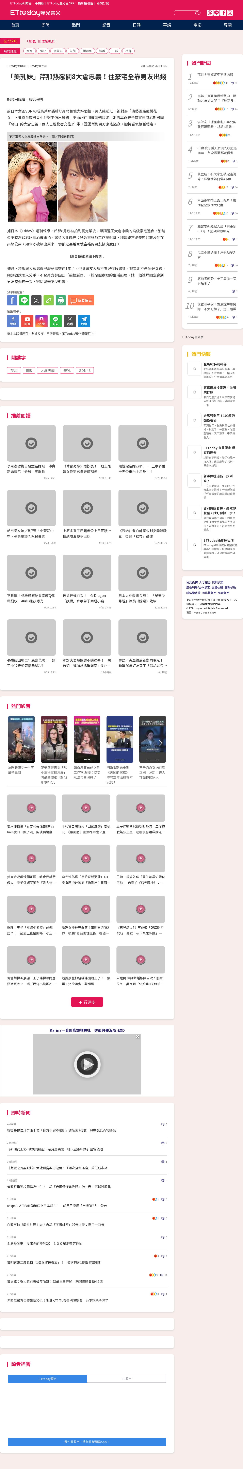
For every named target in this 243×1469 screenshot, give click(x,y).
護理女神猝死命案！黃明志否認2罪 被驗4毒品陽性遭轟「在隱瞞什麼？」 (85, 933)
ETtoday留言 (47, 1378)
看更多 (89, 1002)
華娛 (167, 25)
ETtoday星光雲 (35, 13)
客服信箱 (217, 587)
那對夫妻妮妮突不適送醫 (215, 74)
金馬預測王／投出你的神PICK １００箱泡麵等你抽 (44, 1243)
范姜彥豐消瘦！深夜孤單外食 (216, 254)
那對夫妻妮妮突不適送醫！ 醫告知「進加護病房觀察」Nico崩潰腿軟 (87, 665)
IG (230, 13)
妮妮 (30, 51)
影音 (106, 25)
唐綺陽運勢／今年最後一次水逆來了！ (216, 280)
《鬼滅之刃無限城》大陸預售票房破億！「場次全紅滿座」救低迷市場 (57, 1167)
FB (223, 13)
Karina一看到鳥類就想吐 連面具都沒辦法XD (87, 1030)
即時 (46, 25)
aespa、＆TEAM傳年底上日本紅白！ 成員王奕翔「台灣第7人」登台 (57, 1205)
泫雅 (102, 51)
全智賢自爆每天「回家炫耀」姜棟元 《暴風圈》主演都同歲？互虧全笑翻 (86, 832)
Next (160, 743)
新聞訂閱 (103, 3)
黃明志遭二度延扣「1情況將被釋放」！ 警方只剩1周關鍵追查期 (54, 1262)
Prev (13, 743)
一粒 (115, 51)
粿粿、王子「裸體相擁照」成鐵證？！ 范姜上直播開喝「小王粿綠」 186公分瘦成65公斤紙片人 (31, 933)
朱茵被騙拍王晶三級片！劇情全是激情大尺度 (216, 202)
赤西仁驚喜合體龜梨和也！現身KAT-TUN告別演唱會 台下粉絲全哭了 (57, 1300)
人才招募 (205, 582)
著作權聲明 (209, 593)
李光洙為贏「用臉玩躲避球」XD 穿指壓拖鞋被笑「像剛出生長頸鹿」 (86, 882)
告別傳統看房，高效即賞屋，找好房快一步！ (220, 510)
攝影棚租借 (85, 3)
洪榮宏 (58, 51)
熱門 (76, 25)
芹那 (14, 370)
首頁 (15, 25)
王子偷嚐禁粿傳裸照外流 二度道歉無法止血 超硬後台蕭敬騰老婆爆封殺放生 (140, 832)
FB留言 (127, 1378)
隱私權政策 (193, 593)
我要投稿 (192, 582)
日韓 (137, 25)
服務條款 (230, 587)
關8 (29, 370)
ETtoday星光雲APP (60, 3)
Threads (210, 13)
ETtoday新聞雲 (20, 3)
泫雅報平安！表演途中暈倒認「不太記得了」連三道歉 (216, 306)
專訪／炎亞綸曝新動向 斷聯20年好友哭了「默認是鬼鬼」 (217, 98)
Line (216, 13)
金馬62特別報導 (215, 364)
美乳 (67, 370)
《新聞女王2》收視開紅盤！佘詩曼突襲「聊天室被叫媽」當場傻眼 (55, 1149)
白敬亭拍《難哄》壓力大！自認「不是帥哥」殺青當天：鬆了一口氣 (55, 1224)
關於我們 (218, 582)
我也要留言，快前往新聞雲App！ (87, 1442)
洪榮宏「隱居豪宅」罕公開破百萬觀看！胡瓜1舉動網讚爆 (216, 124)
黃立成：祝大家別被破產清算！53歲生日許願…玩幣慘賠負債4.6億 (55, 1281)
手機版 (39, 3)
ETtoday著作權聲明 (76, 333)
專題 (228, 25)
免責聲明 (223, 593)
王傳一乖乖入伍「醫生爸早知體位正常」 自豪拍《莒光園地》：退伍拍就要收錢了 (140, 882)
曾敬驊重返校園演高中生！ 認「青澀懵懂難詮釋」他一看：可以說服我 (59, 1186)
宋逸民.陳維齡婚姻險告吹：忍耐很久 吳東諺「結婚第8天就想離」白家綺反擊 (139, 983)
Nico (43, 51)
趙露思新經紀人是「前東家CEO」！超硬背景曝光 (216, 228)
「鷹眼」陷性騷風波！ (41, 41)
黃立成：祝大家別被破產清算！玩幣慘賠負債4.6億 (216, 176)
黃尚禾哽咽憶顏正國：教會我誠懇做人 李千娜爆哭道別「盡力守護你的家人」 (31, 882)
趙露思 (87, 51)
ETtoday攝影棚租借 (219, 540)
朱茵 (73, 51)
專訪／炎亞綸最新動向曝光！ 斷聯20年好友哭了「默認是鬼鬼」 (142, 665)
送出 (197, 12)
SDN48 (85, 370)
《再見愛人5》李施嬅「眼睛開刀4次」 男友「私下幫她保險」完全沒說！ (140, 933)
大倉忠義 (47, 370)
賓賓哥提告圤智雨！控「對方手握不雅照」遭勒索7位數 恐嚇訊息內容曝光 (61, 1130)
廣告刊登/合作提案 (198, 587)
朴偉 (128, 51)
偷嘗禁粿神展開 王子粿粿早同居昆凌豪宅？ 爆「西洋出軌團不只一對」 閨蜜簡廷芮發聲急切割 (31, 983)
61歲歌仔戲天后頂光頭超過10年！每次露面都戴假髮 (217, 150)
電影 (197, 25)
